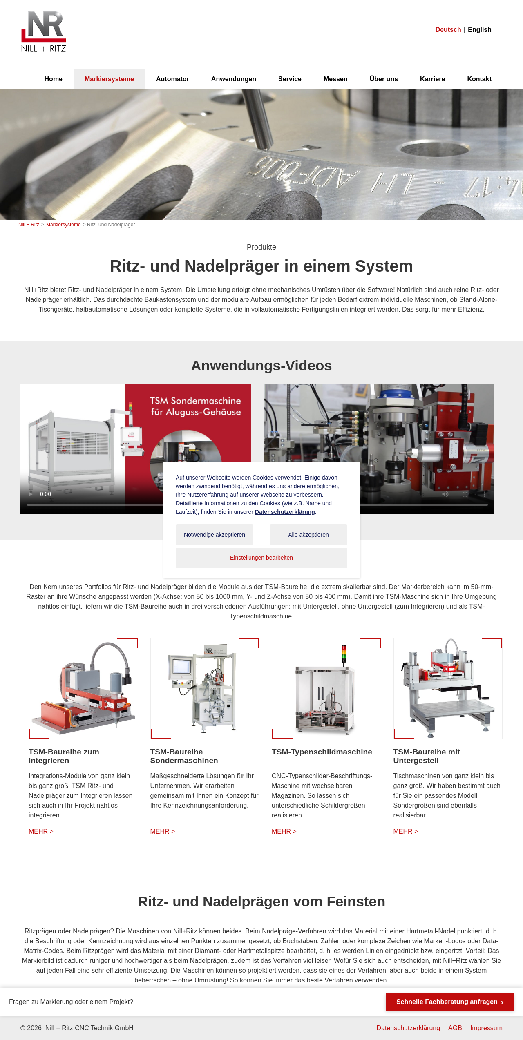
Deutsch (448, 29)
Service (290, 79)
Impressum (486, 1027)
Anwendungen (233, 79)
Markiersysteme (109, 79)
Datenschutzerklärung (408, 1027)
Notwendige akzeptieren (214, 534)
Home (54, 79)
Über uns (384, 79)
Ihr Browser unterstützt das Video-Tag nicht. (135, 449)
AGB (455, 1027)
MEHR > (41, 831)
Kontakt (479, 79)
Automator (172, 79)
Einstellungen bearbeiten (261, 557)
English (480, 29)
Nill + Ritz (43, 11)
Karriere (432, 79)
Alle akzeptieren (308, 534)
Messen (336, 79)
